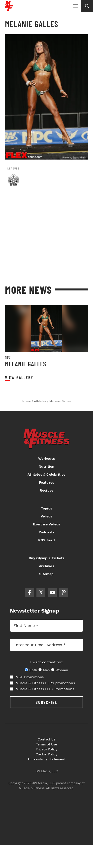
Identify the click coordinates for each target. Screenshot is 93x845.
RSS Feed (46, 540)
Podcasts (47, 532)
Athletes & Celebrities (46, 474)
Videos (46, 516)
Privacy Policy (47, 749)
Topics (46, 508)
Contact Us (46, 739)
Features (46, 482)
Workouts (46, 458)
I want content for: (46, 662)
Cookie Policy (46, 754)
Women (62, 670)
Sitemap (46, 574)
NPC (8, 357)
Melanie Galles (25, 364)
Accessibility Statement (46, 759)
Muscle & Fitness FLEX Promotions (42, 688)
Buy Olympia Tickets (46, 558)
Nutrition (47, 466)
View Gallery (19, 377)
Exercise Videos (46, 524)
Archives (46, 566)
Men (46, 670)
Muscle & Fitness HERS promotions (42, 682)
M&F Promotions (27, 677)
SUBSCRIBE (46, 702)
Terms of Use (46, 744)
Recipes (46, 490)
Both (33, 670)
